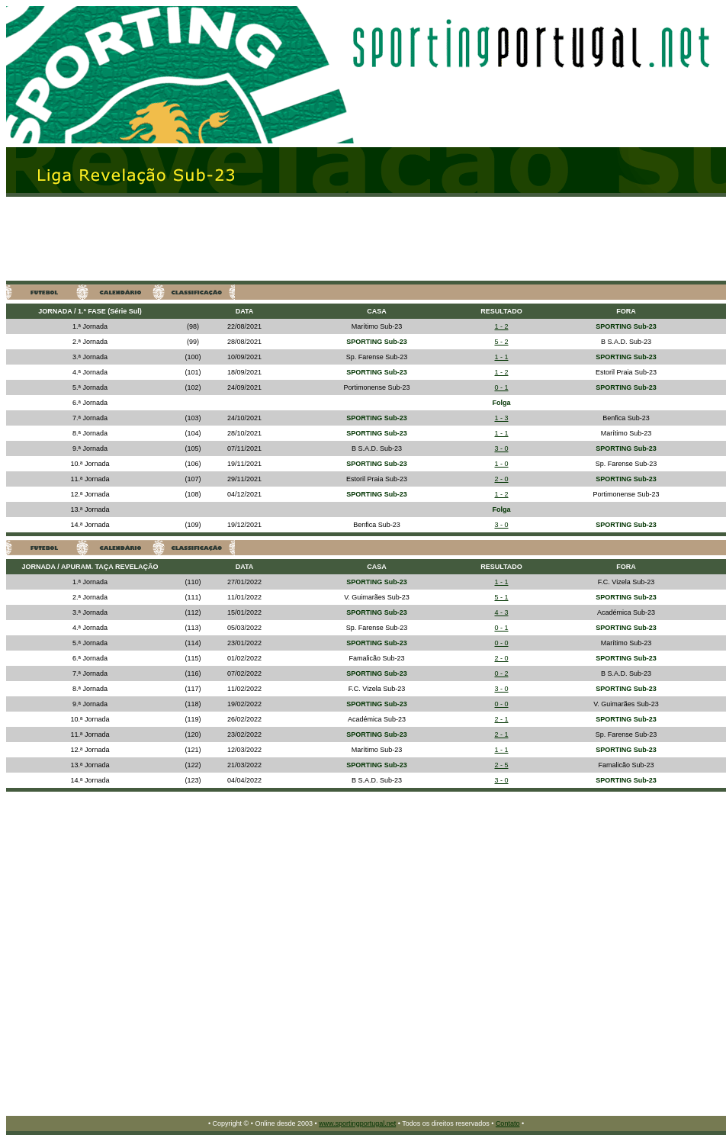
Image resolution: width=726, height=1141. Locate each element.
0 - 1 (501, 387)
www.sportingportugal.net (357, 1123)
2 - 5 (501, 765)
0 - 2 (501, 673)
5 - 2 (501, 342)
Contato (508, 1123)
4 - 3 (501, 612)
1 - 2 (501, 326)
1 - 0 (501, 464)
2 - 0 (501, 479)
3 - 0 (501, 448)
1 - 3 (501, 418)
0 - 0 (501, 643)
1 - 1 (501, 357)
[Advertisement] (187, 239)
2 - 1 (501, 719)
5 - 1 (501, 597)
